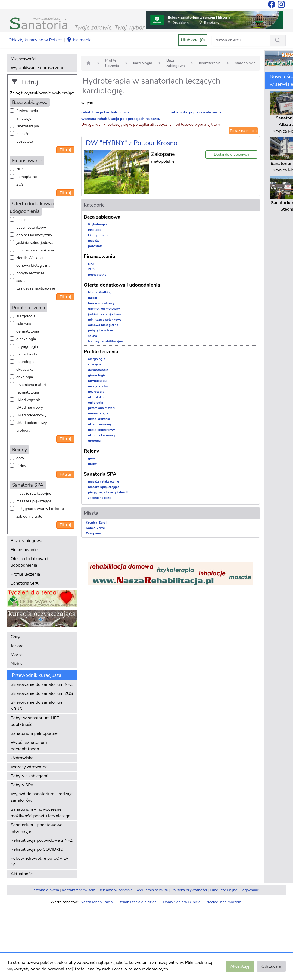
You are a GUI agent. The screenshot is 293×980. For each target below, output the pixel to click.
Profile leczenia (25, 574)
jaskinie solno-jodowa (35, 242)
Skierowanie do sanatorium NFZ (42, 684)
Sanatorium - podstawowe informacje (37, 828)
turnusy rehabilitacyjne (35, 288)
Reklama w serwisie (115, 890)
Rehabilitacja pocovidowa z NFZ (42, 840)
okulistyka (24, 369)
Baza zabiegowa (26, 541)
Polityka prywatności (189, 890)
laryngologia (27, 346)
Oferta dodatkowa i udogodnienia (29, 562)
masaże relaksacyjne (33, 493)
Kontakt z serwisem (78, 890)
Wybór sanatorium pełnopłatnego (29, 745)
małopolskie (245, 63)
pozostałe (24, 141)
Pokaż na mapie (243, 130)
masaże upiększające (34, 501)
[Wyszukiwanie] (278, 40)
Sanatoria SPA (25, 583)
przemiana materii (31, 384)
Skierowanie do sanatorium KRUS (37, 705)
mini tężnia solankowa (35, 250)
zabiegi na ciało (29, 516)
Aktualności (22, 874)
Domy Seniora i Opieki (182, 902)
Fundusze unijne (223, 890)
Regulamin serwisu (152, 890)
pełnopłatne (26, 176)
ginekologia (26, 339)
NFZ (19, 169)
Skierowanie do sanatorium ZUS (42, 693)
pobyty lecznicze (30, 273)
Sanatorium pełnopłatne (34, 733)
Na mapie (79, 40)
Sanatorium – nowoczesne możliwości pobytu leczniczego (40, 812)
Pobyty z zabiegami (29, 776)
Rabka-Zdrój (95, 528)
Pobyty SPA (22, 785)
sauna (21, 280)
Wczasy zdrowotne (29, 767)
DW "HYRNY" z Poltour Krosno (131, 143)
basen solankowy (31, 227)
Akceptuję (239, 966)
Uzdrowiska (22, 758)
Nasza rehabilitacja (97, 902)
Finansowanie (24, 550)
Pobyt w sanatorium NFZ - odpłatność (36, 721)
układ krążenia (28, 400)
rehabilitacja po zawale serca (196, 112)
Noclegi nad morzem (223, 902)
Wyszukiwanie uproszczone (37, 68)
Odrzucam (271, 966)
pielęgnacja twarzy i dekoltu (40, 508)
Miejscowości (23, 59)
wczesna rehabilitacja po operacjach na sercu (120, 118)
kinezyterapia (27, 126)
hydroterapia (210, 63)
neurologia (25, 361)
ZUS (20, 184)
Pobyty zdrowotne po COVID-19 (39, 861)
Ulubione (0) (193, 40)
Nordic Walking (29, 257)
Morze (17, 655)
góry (20, 458)
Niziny (17, 664)
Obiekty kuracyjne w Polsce (35, 40)
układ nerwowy (29, 407)
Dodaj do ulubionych (231, 154)
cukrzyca (23, 323)
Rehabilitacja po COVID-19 (37, 849)
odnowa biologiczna (33, 265)
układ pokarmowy (31, 422)
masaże (22, 133)
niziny (21, 465)
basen (21, 219)
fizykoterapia (27, 110)
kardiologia (142, 63)
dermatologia (27, 331)
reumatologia (27, 392)
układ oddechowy (31, 415)
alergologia (26, 316)
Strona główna (46, 890)
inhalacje (23, 118)
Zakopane (93, 533)
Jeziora (17, 646)
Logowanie (249, 890)
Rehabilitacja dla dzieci (138, 902)
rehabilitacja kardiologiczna (105, 112)
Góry (15, 637)
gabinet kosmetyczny (34, 235)
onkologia (24, 377)
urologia (23, 430)
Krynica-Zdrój (96, 522)
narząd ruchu (27, 354)
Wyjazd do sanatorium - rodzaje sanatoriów (42, 797)
